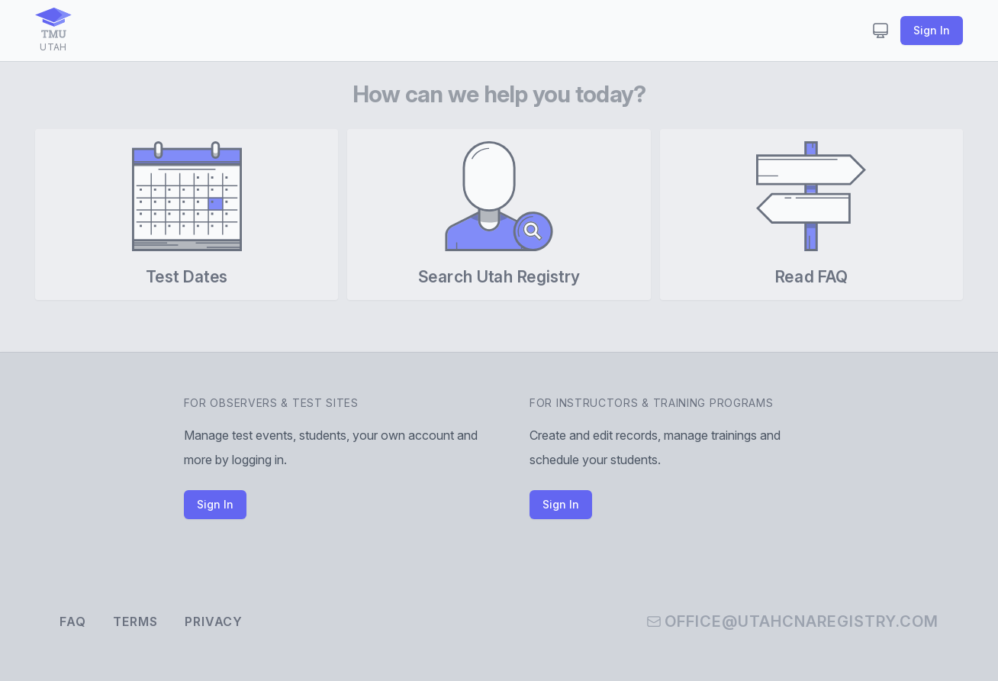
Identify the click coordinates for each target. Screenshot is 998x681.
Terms (135, 621)
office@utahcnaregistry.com (792, 621)
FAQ (72, 621)
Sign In (931, 30)
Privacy (214, 621)
